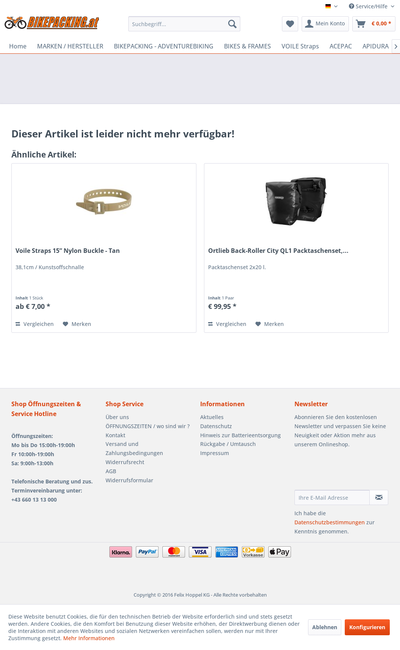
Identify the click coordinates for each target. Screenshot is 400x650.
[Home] (18, 46)
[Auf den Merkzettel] (77, 324)
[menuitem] (184, 23)
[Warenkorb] (373, 23)
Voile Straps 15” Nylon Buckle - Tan (68, 251)
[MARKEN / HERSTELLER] (70, 46)
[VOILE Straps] (300, 46)
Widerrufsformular (129, 480)
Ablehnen (324, 627)
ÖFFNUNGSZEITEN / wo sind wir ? (148, 426)
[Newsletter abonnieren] (378, 497)
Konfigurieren (367, 627)
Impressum (214, 453)
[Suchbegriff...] (184, 23)
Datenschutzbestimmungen (329, 522)
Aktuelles (212, 417)
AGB (111, 471)
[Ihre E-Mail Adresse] (332, 497)
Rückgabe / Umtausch (228, 443)
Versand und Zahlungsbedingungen (134, 448)
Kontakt (115, 435)
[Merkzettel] (290, 23)
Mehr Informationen (89, 638)
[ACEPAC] (340, 46)
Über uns (117, 417)
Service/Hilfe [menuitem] (369, 6)
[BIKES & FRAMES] (247, 46)
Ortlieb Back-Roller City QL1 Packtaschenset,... (278, 251)
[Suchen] (232, 23)
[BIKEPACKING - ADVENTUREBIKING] (164, 46)
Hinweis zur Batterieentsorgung (240, 435)
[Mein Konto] (325, 23)
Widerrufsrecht (125, 462)
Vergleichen (35, 323)
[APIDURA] (375, 46)
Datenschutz (216, 426)
